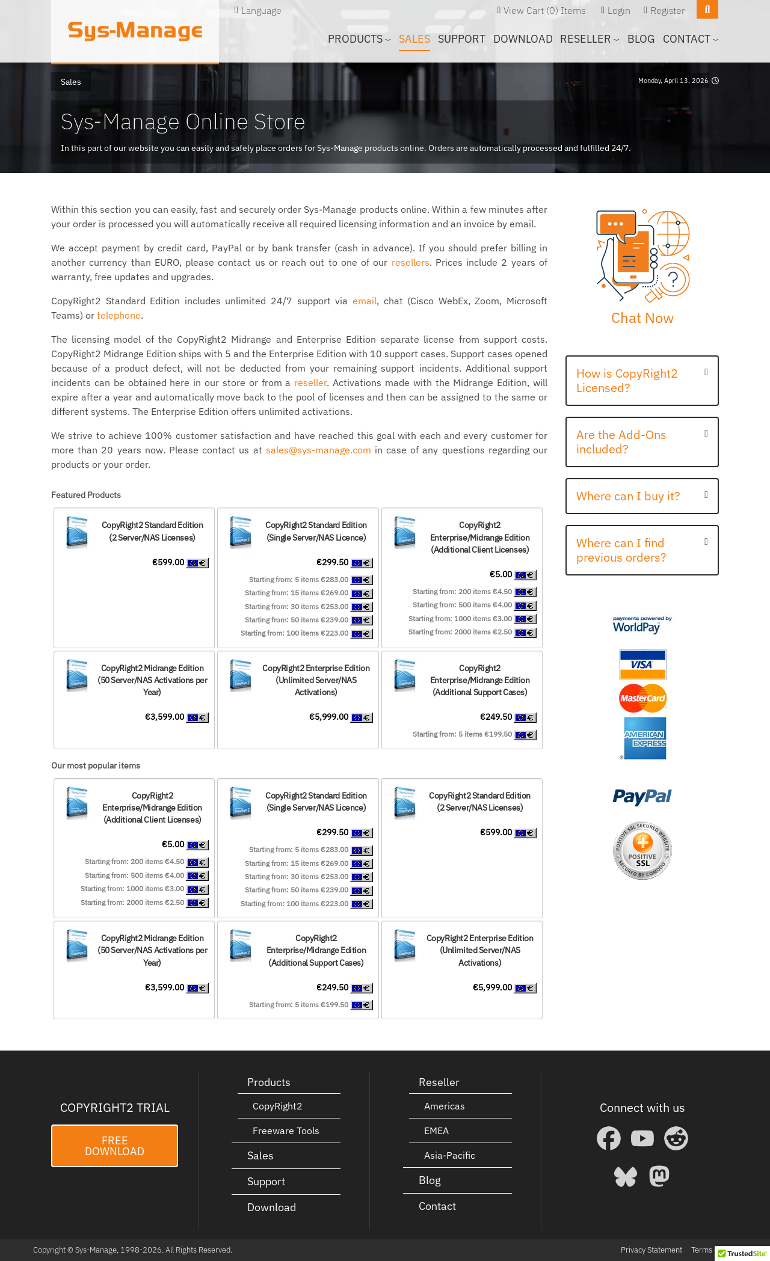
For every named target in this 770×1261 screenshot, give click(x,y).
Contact (437, 1206)
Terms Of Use (714, 1250)
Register (667, 10)
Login (619, 10)
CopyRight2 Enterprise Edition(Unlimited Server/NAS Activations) (315, 680)
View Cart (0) (531, 10)
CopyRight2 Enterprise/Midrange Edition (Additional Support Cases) (480, 680)
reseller (310, 382)
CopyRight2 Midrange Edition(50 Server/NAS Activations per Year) (152, 680)
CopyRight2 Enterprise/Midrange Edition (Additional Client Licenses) (480, 537)
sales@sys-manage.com (318, 450)
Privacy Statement (651, 1250)
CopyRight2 (278, 1106)
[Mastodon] (659, 1176)
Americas (444, 1106)
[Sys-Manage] (135, 31)
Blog (641, 39)
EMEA (436, 1130)
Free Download (114, 1146)
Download (523, 39)
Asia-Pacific (449, 1155)
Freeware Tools (286, 1130)
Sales (414, 39)
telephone (119, 315)
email (365, 301)
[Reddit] (676, 1138)
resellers (411, 262)
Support (461, 39)
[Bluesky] (626, 1176)
